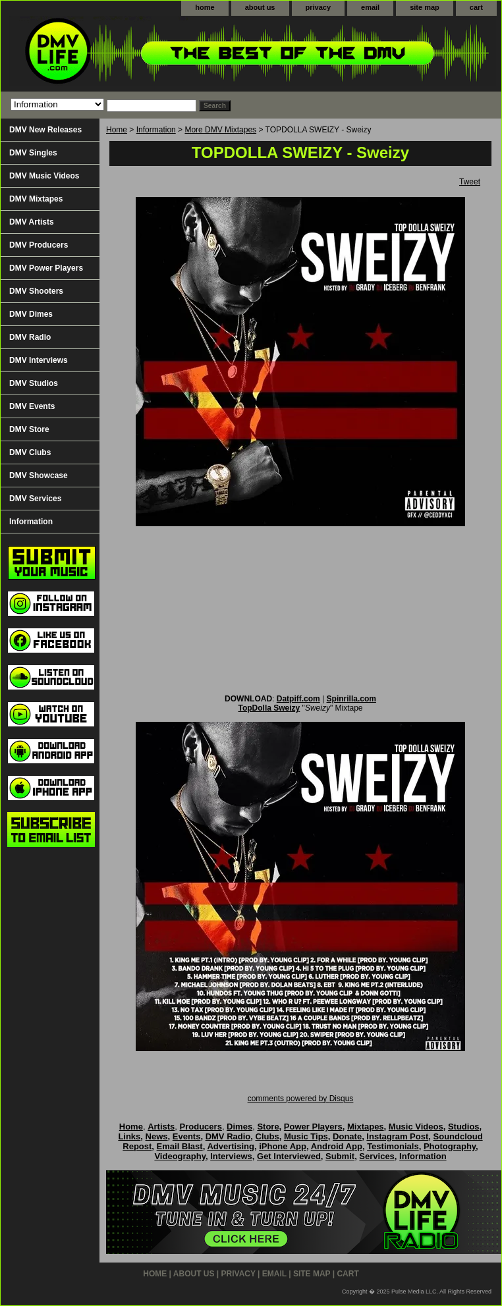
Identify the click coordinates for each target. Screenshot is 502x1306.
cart (476, 7)
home (204, 7)
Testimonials (393, 1146)
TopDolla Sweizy (269, 708)
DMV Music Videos (44, 175)
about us (260, 7)
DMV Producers (38, 245)
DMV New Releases (45, 129)
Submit (339, 1156)
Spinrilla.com (351, 698)
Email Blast (180, 1146)
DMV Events (32, 406)
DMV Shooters (36, 291)
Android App (336, 1146)
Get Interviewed (289, 1156)
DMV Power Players (46, 268)
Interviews (231, 1156)
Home (116, 129)
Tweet (469, 181)
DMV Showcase (38, 475)
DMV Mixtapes (36, 199)
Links (129, 1136)
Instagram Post (397, 1136)
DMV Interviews (38, 360)
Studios (464, 1126)
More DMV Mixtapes (220, 129)
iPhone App (282, 1146)
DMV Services (35, 498)
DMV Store (29, 429)
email (370, 7)
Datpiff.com (298, 698)
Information (156, 129)
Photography (450, 1146)
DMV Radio (30, 337)
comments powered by (301, 1098)
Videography (180, 1156)
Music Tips (306, 1136)
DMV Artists (31, 222)
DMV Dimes (31, 314)
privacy (318, 7)
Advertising (230, 1146)
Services (377, 1156)
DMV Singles (33, 152)
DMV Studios (33, 383)
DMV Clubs (30, 452)
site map (424, 7)
